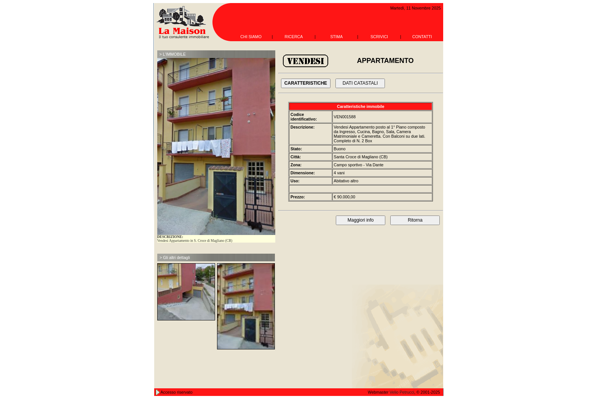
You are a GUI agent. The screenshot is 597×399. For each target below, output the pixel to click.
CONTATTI (422, 36)
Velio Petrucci (401, 392)
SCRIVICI (379, 36)
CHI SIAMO (251, 36)
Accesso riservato (177, 392)
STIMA (336, 36)
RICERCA (293, 36)
